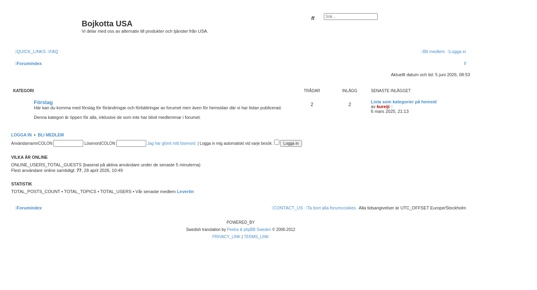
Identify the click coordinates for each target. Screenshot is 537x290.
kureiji (383, 106)
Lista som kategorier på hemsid (404, 101)
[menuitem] (53, 51)
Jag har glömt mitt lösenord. (171, 143)
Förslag (43, 102)
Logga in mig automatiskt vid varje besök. (239, 143)
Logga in (21, 134)
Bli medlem (51, 134)
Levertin (185, 191)
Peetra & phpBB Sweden (249, 229)
